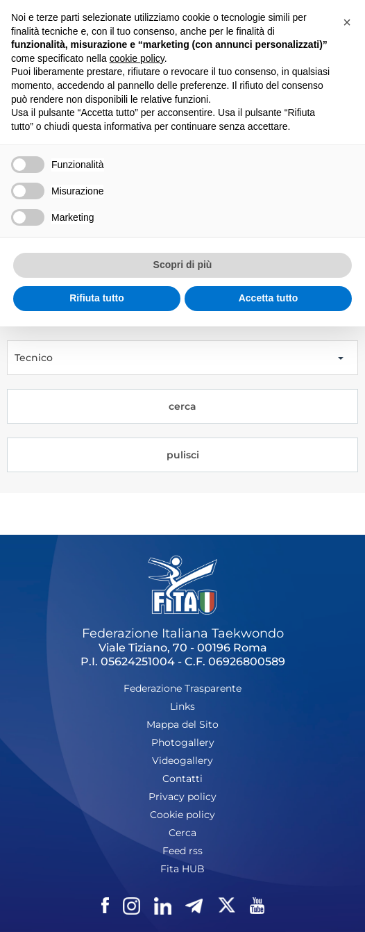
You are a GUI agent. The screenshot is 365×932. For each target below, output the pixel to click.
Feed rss (182, 850)
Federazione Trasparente (182, 688)
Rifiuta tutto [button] (96, 297)
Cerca (182, 832)
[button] (347, 22)
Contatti (182, 778)
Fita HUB (182, 868)
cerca (182, 406)
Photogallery (182, 742)
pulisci (183, 455)
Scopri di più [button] (182, 264)
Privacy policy (182, 796)
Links (182, 706)
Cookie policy (182, 814)
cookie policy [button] (137, 58)
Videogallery (182, 760)
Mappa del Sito (182, 724)
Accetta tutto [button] (268, 297)
